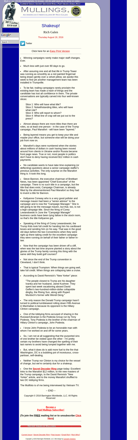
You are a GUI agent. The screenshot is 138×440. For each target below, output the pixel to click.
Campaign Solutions (69, 439)
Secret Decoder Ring (41, 435)
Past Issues (55, 435)
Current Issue (26, 435)
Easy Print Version (60, 51)
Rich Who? (75, 435)
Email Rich (66, 435)
